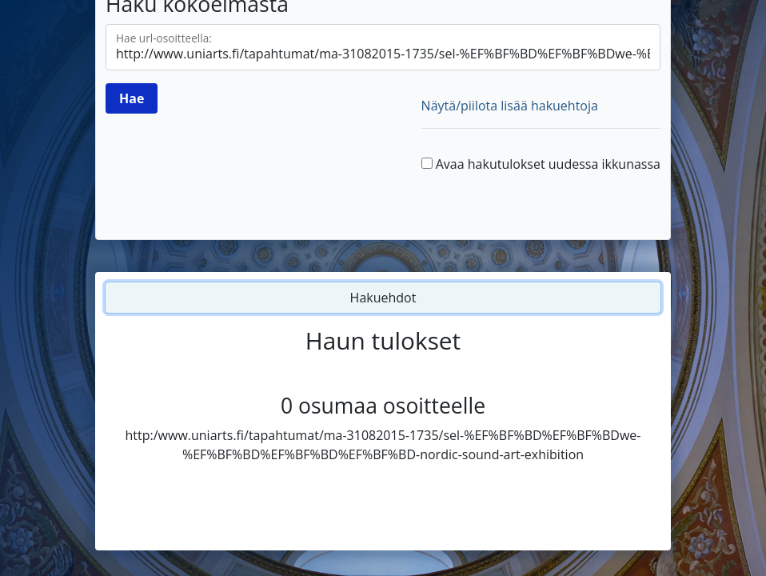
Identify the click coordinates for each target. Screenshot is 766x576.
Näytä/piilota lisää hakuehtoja (509, 105)
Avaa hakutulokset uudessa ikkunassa (548, 164)
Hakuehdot (383, 297)
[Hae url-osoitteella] (383, 47)
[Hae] (132, 98)
